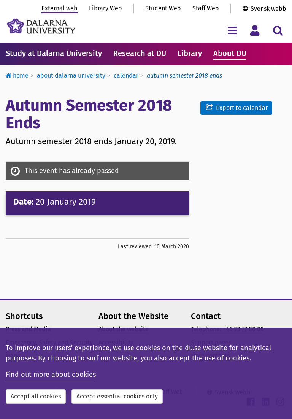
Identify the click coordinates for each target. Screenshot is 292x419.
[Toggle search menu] (277, 30)
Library (190, 53)
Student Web (163, 8)
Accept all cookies (36, 396)
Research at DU (139, 53)
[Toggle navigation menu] (232, 30)
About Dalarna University (71, 75)
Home (17, 75)
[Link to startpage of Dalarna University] (41, 26)
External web (59, 8)
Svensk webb (268, 8)
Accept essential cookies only (117, 396)
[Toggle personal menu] (254, 30)
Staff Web (205, 8)
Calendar (126, 75)
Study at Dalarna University (54, 53)
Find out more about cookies (51, 374)
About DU (229, 53)
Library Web (105, 8)
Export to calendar (236, 107)
